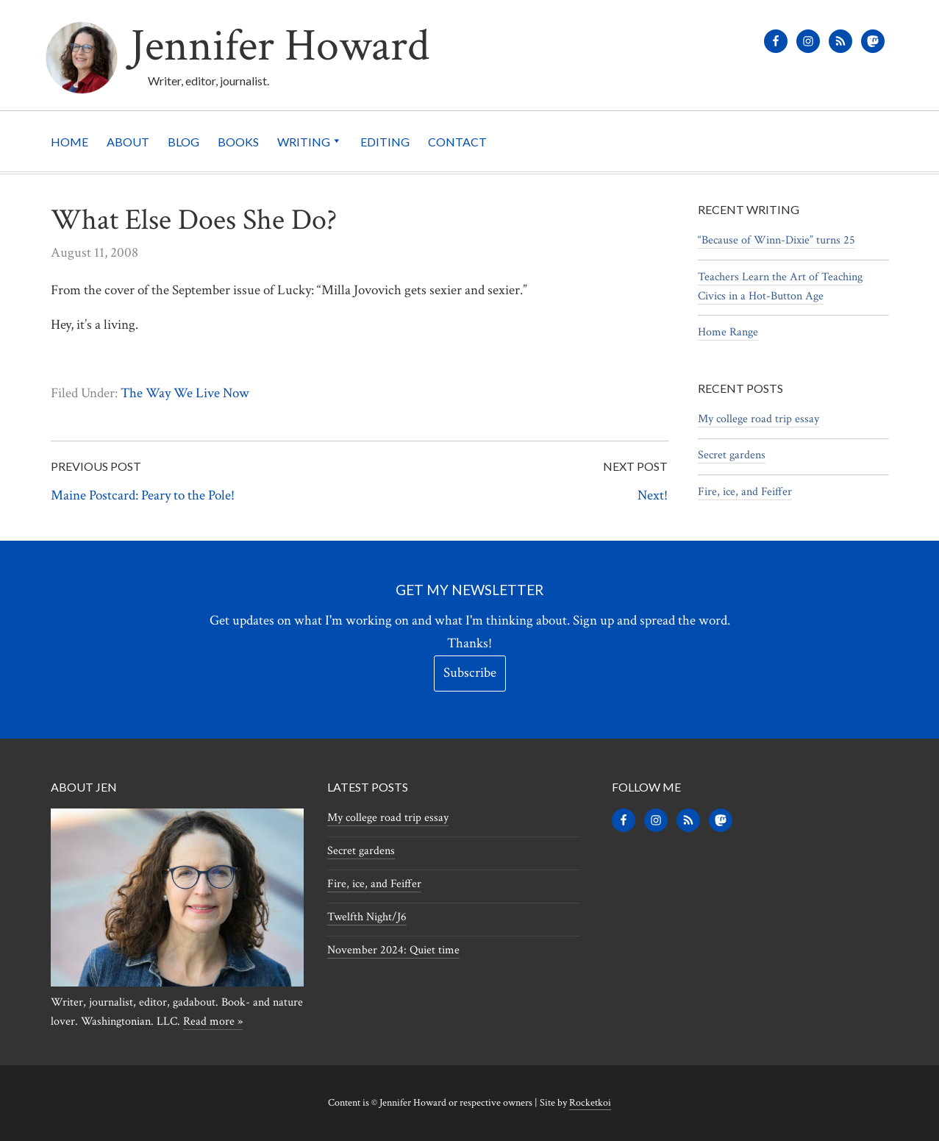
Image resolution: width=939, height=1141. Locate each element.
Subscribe (469, 673)
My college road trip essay (758, 419)
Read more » (213, 1021)
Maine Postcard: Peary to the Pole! (143, 495)
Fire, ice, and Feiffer (745, 492)
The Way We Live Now (185, 393)
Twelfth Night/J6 (367, 917)
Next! (653, 495)
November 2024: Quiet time (393, 950)
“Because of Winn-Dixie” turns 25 (776, 240)
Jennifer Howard (279, 46)
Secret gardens (731, 455)
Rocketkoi (590, 1102)
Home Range (728, 332)
